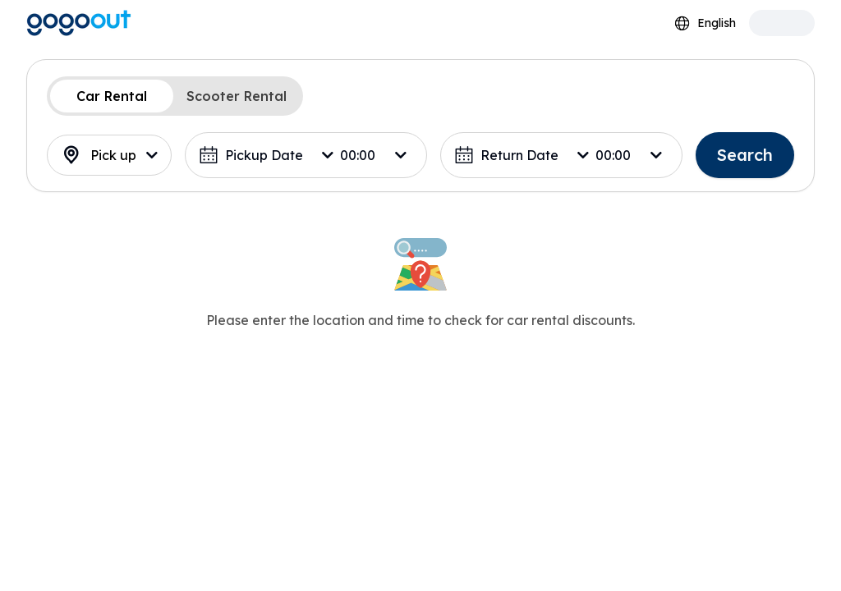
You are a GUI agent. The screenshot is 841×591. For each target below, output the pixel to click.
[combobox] (705, 23)
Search (745, 154)
